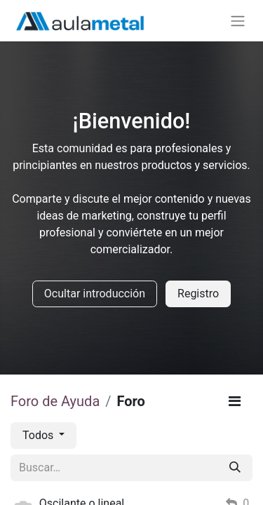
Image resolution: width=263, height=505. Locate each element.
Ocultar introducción (94, 293)
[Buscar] (234, 467)
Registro (198, 293)
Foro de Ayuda (55, 401)
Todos (39, 435)
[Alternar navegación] (237, 21)
